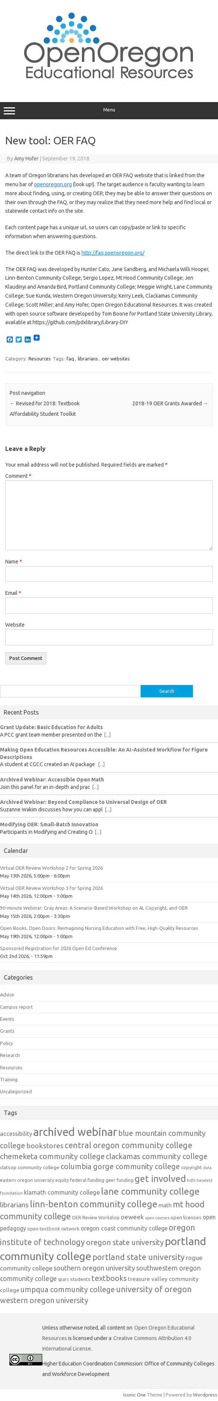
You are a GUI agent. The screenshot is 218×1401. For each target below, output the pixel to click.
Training (9, 1079)
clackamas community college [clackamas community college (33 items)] (157, 1156)
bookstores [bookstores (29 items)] (45, 1146)
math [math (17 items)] (165, 1205)
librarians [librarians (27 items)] (14, 1205)
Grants (7, 1030)
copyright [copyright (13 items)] (191, 1167)
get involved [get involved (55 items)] (160, 1178)
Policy (6, 1043)
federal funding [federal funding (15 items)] (87, 1180)
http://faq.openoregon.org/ (113, 253)
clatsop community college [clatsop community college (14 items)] (29, 1167)
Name (13, 562)
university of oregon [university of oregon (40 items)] (154, 1289)
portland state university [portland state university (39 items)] (138, 1257)
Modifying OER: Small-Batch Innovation (49, 824)
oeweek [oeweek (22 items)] (132, 1216)
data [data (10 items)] (207, 1167)
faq (70, 358)
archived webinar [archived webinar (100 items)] (75, 1132)
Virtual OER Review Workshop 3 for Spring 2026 (51, 888)
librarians (88, 358)
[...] (107, 735)
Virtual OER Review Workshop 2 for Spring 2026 (51, 867)
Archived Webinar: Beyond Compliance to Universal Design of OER (83, 802)
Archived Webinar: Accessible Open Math (52, 780)
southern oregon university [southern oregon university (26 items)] (94, 1268)
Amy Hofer (26, 159)
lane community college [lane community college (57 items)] (150, 1191)
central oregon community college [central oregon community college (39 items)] (128, 1145)
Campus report (16, 1007)
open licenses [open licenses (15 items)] (186, 1217)
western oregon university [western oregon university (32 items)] (44, 1300)
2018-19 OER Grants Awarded (170, 403)
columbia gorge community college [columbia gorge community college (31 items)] (120, 1166)
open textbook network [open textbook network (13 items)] (53, 1228)
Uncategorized (16, 1091)
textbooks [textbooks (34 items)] (109, 1278)
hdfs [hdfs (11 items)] (191, 1180)
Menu (109, 110)
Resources (39, 358)
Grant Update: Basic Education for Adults (51, 727)
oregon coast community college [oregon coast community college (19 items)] (124, 1228)
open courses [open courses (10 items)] (157, 1218)
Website (15, 625)
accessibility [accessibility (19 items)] (16, 1133)
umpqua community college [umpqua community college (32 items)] (68, 1289)
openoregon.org (53, 184)
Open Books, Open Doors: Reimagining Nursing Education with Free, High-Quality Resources (99, 928)
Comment (18, 476)
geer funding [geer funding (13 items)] (119, 1180)
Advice (7, 994)
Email (13, 593)
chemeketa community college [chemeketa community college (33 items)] (52, 1156)
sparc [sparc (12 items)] (63, 1279)
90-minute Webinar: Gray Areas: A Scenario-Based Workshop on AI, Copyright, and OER (94, 907)
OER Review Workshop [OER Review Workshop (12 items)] (96, 1217)
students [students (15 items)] (80, 1279)
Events (7, 1018)
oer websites (116, 358)
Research (10, 1055)
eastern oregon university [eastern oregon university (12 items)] (27, 1180)
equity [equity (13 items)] (62, 1180)
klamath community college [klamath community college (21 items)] (62, 1192)
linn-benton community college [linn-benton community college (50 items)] (93, 1204)
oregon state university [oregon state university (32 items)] (125, 1242)
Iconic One (134, 1394)
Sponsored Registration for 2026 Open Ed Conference (58, 948)
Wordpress (205, 1394)
